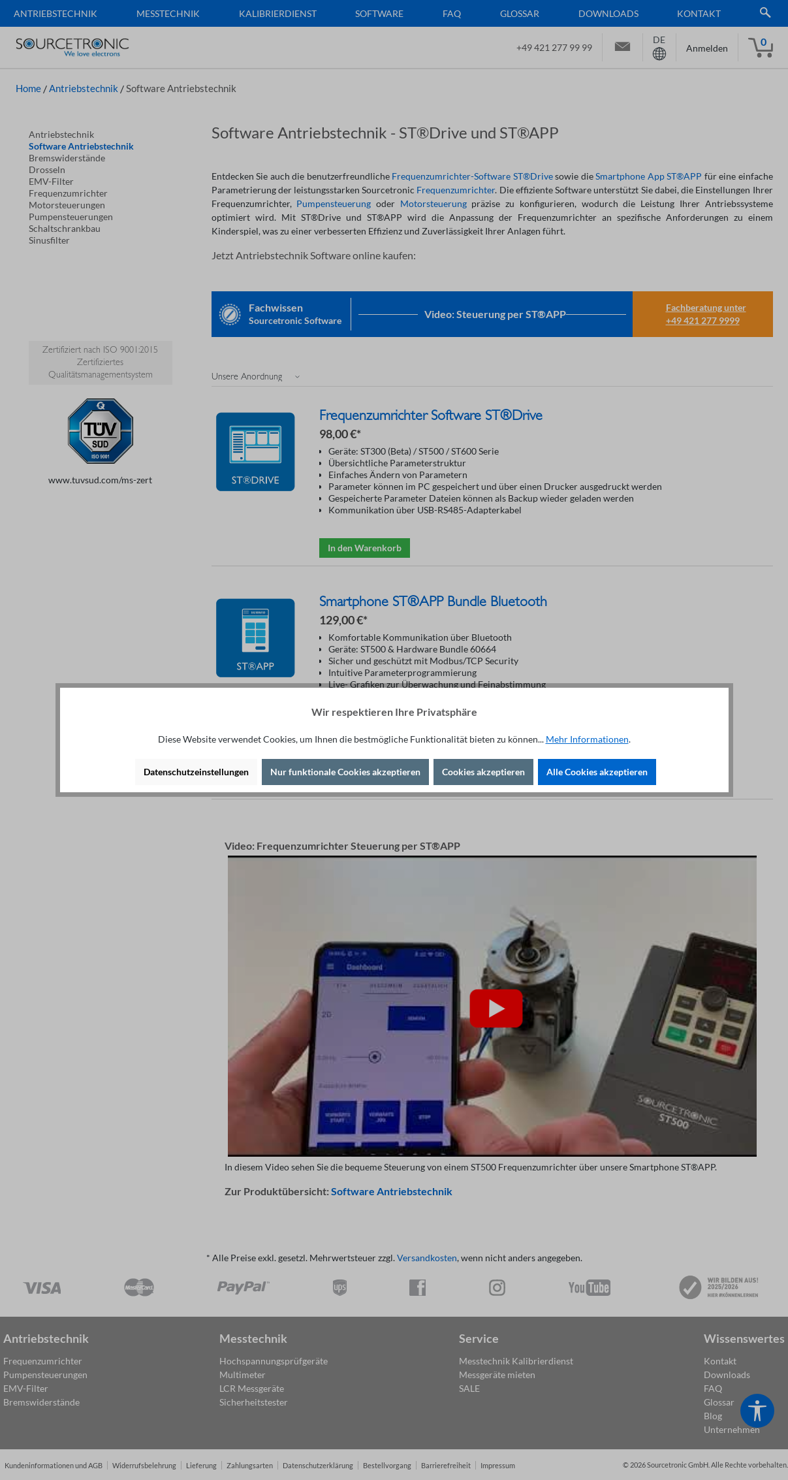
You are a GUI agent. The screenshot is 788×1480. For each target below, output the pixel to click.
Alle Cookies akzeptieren (597, 771)
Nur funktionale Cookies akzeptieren (345, 771)
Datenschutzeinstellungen (196, 771)
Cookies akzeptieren (483, 771)
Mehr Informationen (587, 739)
